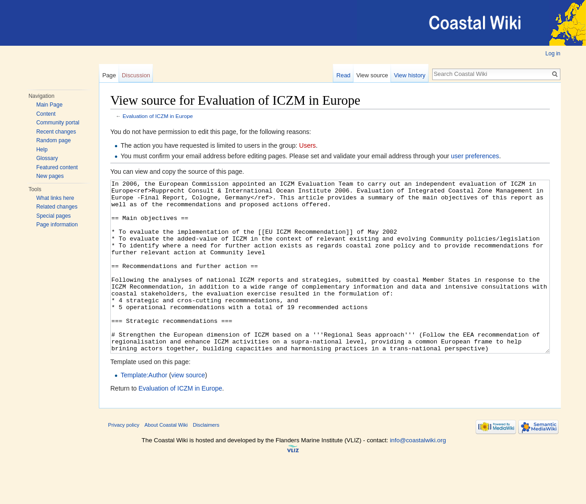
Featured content (57, 167)
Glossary (47, 158)
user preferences (475, 156)
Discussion (136, 75)
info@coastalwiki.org (418, 474)
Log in (552, 53)
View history (409, 75)
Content (45, 114)
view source (188, 409)
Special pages (53, 216)
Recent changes (56, 132)
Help (42, 149)
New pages (50, 176)
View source (372, 75)
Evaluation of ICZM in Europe (158, 116)
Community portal (57, 122)
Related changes (56, 207)
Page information (57, 224)
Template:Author (143, 409)
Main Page (49, 105)
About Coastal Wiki (166, 459)
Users (307, 145)
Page (109, 75)
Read (343, 75)
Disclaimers (206, 459)
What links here (55, 198)
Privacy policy (123, 459)
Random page (53, 140)
